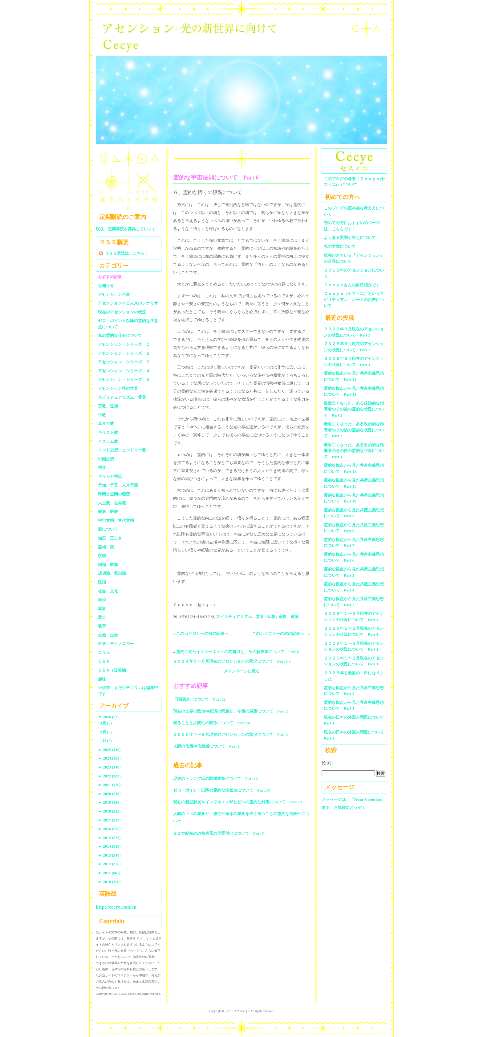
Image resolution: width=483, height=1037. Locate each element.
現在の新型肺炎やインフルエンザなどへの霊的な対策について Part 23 (237, 802)
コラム (104, 652)
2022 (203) (109, 776)
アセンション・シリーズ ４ (124, 371)
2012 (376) (109, 863)
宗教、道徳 (288, 616)
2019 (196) (109, 802)
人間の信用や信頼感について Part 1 (206, 746)
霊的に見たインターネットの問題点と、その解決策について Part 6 (237, 651)
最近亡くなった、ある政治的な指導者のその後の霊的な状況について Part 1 (354, 450)
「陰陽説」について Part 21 (199, 699)
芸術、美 (106, 547)
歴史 (102, 617)
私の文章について (340, 246)
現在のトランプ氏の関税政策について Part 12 (215, 778)
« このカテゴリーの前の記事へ (200, 633)
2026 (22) (108, 717)
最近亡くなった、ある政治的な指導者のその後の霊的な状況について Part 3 (354, 409)
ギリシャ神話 (110, 476)
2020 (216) (109, 793)
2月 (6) (106, 732)
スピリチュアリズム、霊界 (240, 616)
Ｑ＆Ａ (106, 661)
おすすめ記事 (110, 276)
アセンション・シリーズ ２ (124, 353)
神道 (102, 467)
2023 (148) (109, 767)
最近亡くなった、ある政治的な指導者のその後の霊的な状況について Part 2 (354, 430)
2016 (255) (109, 828)
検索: (327, 763)
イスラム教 (108, 441)
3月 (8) (106, 723)
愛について (108, 529)
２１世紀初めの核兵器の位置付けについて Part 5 (218, 833)
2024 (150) (109, 758)
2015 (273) (109, 837)
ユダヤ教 (106, 423)
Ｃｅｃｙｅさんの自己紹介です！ (354, 285)
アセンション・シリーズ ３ (124, 362)
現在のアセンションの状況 (122, 312)
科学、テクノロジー (116, 643)
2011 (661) (109, 872)
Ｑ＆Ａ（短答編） (114, 670)
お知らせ (106, 285)
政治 (102, 582)
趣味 (102, 679)
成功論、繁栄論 (112, 573)
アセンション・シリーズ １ (124, 344)
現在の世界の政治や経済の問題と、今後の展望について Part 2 (230, 711)
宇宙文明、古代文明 (116, 520)
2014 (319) (109, 846)
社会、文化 (108, 591)
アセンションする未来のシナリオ (128, 303)
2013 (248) (109, 855)
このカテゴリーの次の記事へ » (281, 633)
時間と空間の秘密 (114, 494)
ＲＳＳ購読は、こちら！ (127, 253)
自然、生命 (108, 635)
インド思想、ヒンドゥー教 (122, 450)
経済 (102, 599)
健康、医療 (108, 511)
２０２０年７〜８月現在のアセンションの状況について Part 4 (230, 734)
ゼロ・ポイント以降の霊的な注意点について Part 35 (221, 790)
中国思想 (106, 459)
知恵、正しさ (110, 538)
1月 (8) (106, 740)
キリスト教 (108, 432)
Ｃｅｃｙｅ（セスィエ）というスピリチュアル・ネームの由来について (354, 299)
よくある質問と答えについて (350, 237)
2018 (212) (109, 811)
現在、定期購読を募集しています (126, 229)
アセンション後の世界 (118, 388)
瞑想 (102, 555)
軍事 (102, 608)
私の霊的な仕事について (120, 335)
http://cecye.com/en (116, 907)
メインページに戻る (242, 671)
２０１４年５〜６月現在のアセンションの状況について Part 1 (230, 661)
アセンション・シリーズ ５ (124, 379)
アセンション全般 (114, 294)
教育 (102, 626)
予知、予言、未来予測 (118, 485)
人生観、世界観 (112, 503)
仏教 (271, 616)
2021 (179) (109, 784)
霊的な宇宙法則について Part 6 (215, 177)
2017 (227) (109, 820)
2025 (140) (109, 749)
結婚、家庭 (108, 564)
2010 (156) (109, 881)
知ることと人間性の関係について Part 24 (211, 722)
